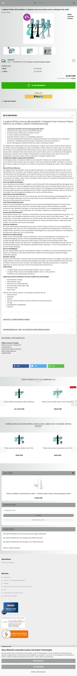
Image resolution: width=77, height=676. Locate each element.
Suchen (38, 515)
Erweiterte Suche (38, 520)
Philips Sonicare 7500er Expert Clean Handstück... (58, 402)
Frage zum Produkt (10, 101)
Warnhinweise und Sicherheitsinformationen (26, 329)
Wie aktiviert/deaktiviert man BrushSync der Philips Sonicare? (23, 542)
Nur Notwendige (38, 667)
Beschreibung (10, 115)
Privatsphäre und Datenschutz (13, 593)
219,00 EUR (38, 498)
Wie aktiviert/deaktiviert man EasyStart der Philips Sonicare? (23, 538)
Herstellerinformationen (16, 319)
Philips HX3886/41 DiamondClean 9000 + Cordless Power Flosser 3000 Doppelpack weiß (38, 494)
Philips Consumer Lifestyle (70, 16)
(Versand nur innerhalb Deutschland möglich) (39, 62)
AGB (5, 590)
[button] (21, 366)
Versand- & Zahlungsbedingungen (14, 580)
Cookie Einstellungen (10, 596)
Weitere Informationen (38, 672)
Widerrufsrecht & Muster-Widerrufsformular (18, 586)
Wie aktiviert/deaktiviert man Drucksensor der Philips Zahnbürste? (24, 534)
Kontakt (6, 583)
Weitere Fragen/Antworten (11, 548)
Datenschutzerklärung (46, 657)
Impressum (7, 577)
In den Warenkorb (36, 85)
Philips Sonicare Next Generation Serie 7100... (19, 448)
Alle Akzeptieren (38, 661)
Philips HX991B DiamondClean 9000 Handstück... (19, 402)
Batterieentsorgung (8, 562)
